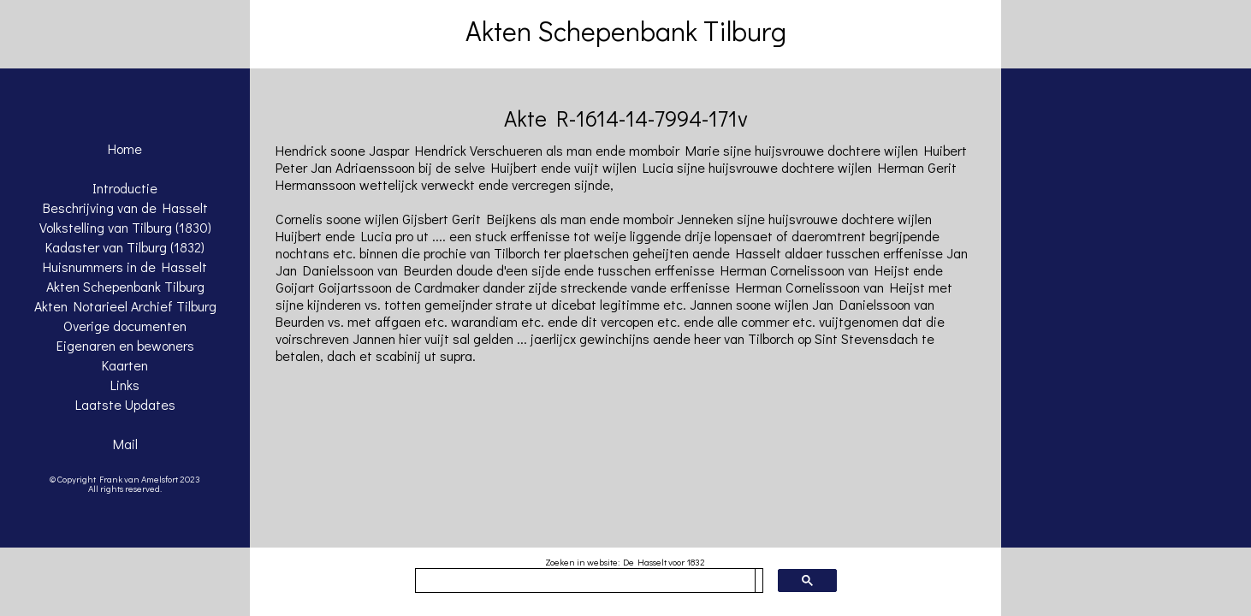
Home (125, 148)
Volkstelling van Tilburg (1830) (125, 227)
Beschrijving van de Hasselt (125, 207)
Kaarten (125, 365)
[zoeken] (585, 581)
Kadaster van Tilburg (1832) (125, 247)
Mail (125, 444)
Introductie (124, 188)
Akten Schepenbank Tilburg (125, 286)
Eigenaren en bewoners (125, 345)
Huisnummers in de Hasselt (125, 266)
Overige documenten (125, 326)
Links (124, 385)
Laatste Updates (125, 404)
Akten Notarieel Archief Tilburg (125, 306)
